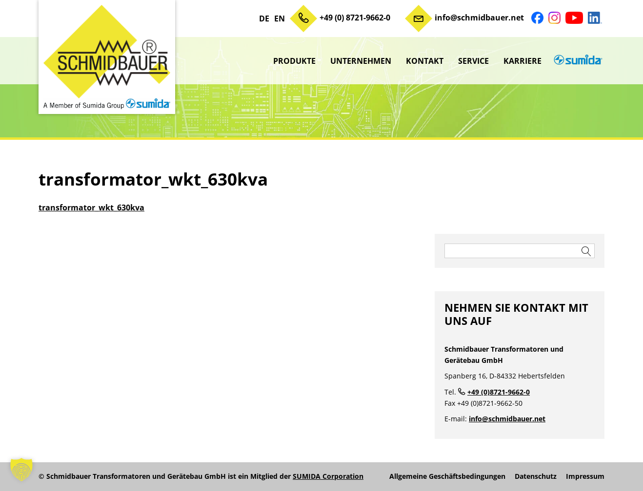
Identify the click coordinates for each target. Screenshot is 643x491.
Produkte (294, 61)
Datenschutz (536, 476)
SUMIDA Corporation (328, 476)
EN (279, 18)
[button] (21, 469)
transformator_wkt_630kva (91, 207)
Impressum (585, 476)
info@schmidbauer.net (479, 17)
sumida (576, 61)
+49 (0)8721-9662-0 (498, 392)
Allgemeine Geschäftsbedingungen (447, 476)
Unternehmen (360, 61)
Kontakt (424, 61)
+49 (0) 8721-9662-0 (355, 17)
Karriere (522, 61)
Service (473, 61)
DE (264, 18)
